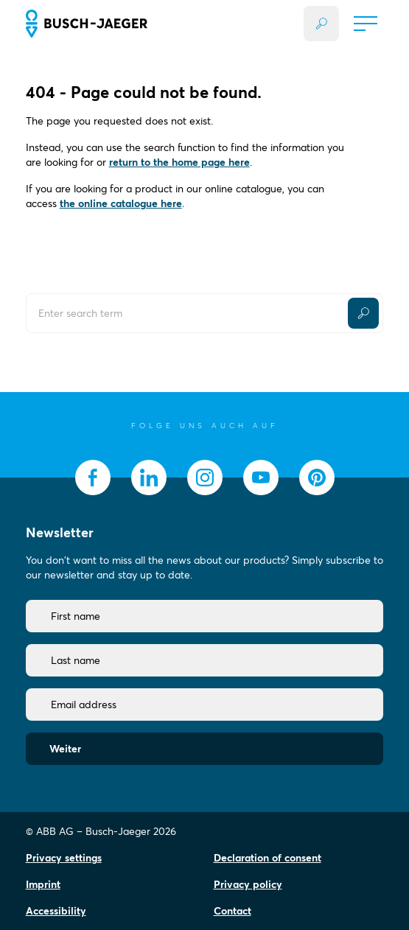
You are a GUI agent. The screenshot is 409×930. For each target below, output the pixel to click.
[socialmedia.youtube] (261, 477)
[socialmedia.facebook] (93, 477)
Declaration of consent (267, 857)
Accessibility (56, 910)
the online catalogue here (121, 203)
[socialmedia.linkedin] (149, 477)
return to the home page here (179, 162)
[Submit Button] (363, 313)
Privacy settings (64, 857)
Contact (232, 910)
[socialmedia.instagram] (205, 477)
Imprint (43, 884)
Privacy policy (248, 884)
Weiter (65, 748)
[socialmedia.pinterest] (317, 477)
